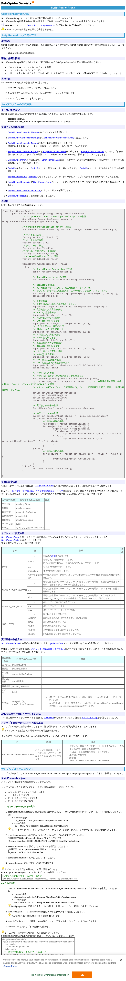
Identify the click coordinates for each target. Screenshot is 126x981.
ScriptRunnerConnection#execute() (24, 190)
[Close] (120, 960)
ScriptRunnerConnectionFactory (59, 137)
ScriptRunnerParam (17, 160)
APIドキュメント (90, 717)
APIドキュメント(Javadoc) (40, 25)
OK (82, 975)
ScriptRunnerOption (10, 540)
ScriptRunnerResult (17, 196)
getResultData (56, 643)
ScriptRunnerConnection (54, 151)
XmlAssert (49, 717)
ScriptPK (12, 168)
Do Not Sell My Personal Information (50, 975)
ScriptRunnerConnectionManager (24, 132)
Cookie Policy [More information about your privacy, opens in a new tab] (10, 966)
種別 (53, 556)
